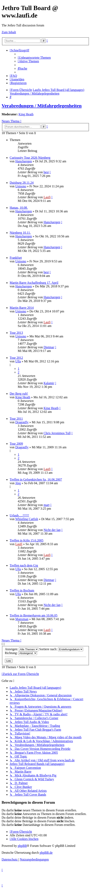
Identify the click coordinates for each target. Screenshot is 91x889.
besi (46, 172)
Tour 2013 (16, 332)
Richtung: (21, 653)
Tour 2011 (16, 418)
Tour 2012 (16, 357)
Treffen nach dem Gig (24, 565)
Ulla (18, 361)
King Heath (26, 114)
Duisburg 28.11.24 (22, 182)
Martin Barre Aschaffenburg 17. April (34, 282)
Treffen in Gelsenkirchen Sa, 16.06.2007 (36, 479)
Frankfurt (16, 257)
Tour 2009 (16, 443)
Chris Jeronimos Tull (56, 433)
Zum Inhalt (9, 32)
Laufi (47, 197)
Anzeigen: (21, 649)
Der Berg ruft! (19, 393)
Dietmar (48, 347)
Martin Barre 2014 (22, 307)
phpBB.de (46, 852)
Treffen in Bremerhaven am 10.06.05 (33, 615)
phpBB (22, 845)
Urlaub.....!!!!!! (19, 515)
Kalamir (48, 383)
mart (46, 505)
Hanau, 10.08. (19, 207)
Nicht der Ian (51, 530)
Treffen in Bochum (22, 590)
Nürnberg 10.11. (20, 232)
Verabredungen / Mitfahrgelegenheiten (42, 105)
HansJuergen (23, 161)
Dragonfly (22, 422)
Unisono (20, 186)
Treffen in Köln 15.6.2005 (26, 540)
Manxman (21, 619)
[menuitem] (34, 57)
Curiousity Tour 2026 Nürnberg (30, 157)
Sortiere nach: (61, 649)
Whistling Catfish (26, 519)
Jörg (18, 483)
